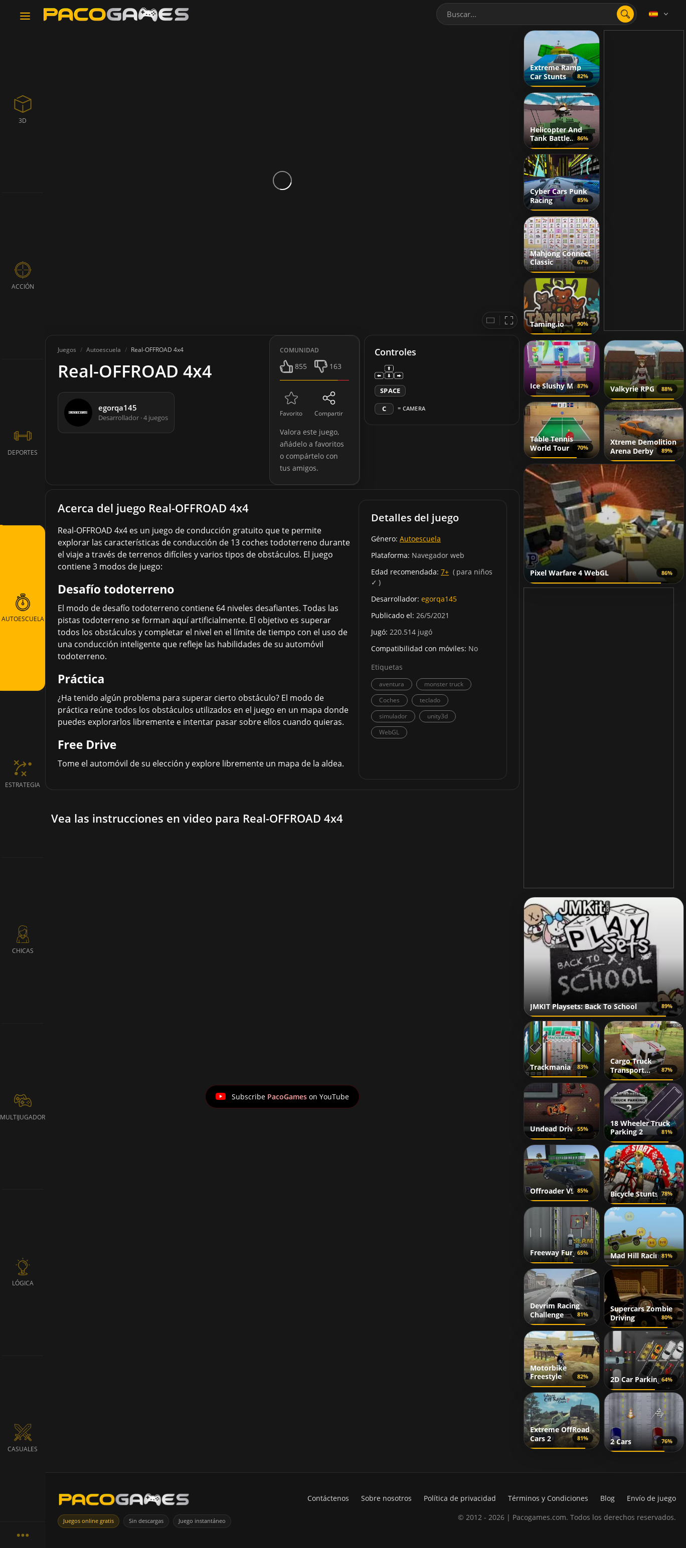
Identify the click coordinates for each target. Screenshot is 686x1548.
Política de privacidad (460, 1498)
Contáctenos (328, 1498)
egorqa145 (439, 599)
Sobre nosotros (386, 1498)
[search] (625, 14)
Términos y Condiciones (548, 1498)
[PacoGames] (124, 1501)
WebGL (389, 732)
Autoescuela (420, 538)
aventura (391, 684)
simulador (393, 716)
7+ (445, 571)
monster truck (443, 684)
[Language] (659, 14)
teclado (430, 700)
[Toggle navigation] (25, 17)
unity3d (437, 716)
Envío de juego (651, 1498)
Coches (389, 700)
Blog (607, 1498)
